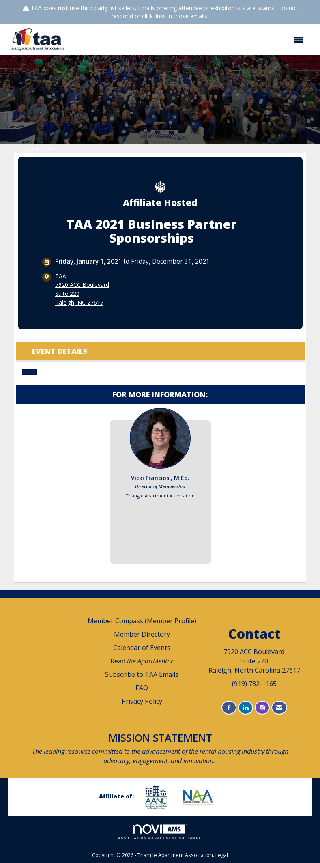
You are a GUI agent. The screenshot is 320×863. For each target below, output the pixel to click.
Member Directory (142, 634)
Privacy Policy (142, 701)
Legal (221, 855)
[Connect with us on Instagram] (262, 708)
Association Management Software (160, 831)
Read (141, 660)
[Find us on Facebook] (228, 708)
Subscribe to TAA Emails (141, 674)
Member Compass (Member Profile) (142, 620)
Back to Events (37, 149)
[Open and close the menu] (189, 40)
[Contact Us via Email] (279, 708)
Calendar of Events (141, 647)
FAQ (141, 687)
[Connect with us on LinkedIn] (245, 708)
